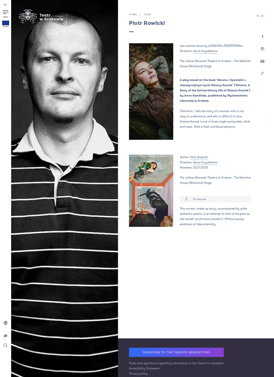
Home (133, 14)
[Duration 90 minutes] (186, 199)
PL (5, 5)
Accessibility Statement (144, 368)
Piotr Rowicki (199, 157)
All (260, 16)
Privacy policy (138, 373)
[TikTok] (262, 74)
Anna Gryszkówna (205, 51)
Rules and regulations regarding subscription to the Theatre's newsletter (176, 363)
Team (147, 14)
